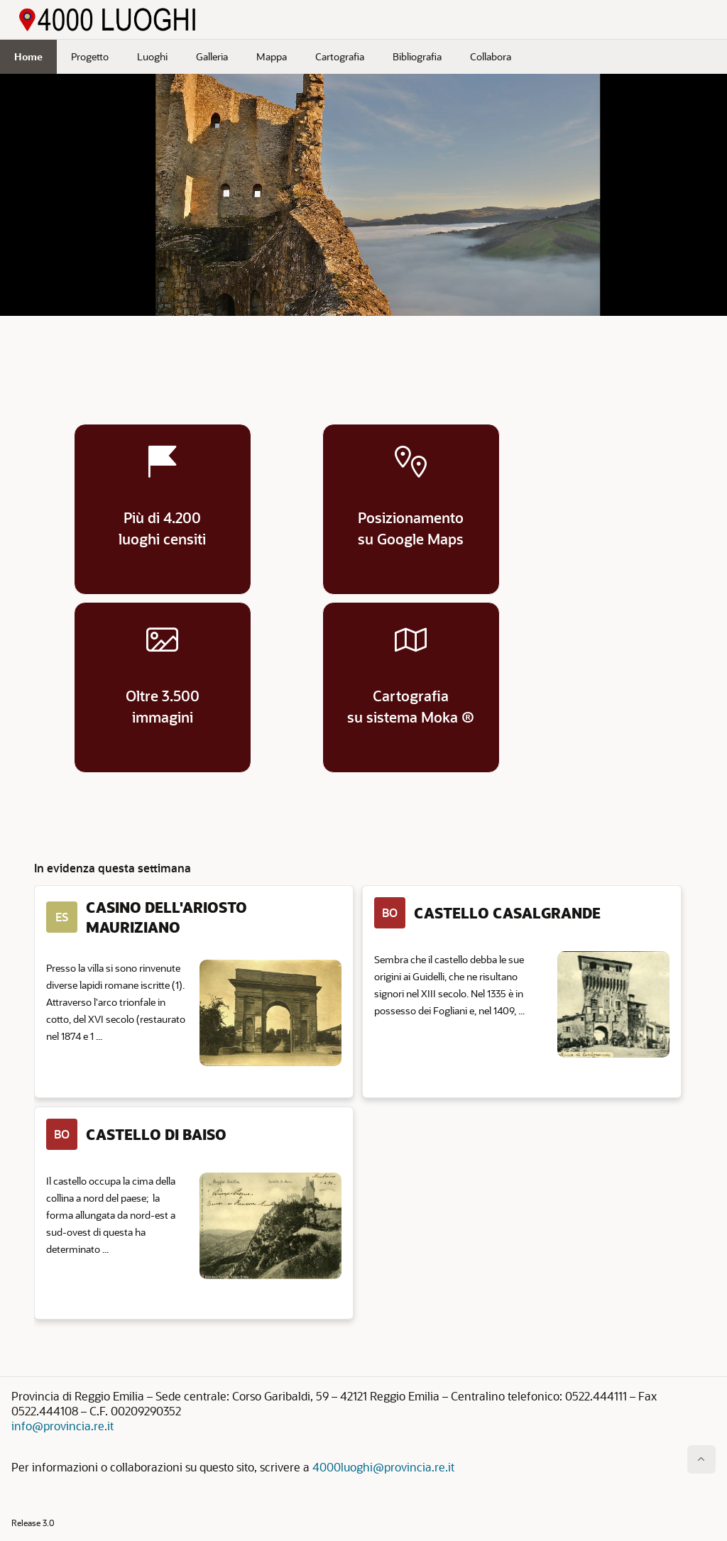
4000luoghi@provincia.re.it (383, 1466)
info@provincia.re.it (62, 1425)
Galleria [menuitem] (212, 56)
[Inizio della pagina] (701, 1459)
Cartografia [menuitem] (339, 56)
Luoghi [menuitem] (152, 56)
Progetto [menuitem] (90, 56)
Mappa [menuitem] (271, 56)
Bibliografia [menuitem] (417, 56)
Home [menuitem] (28, 56)
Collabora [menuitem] (490, 56)
